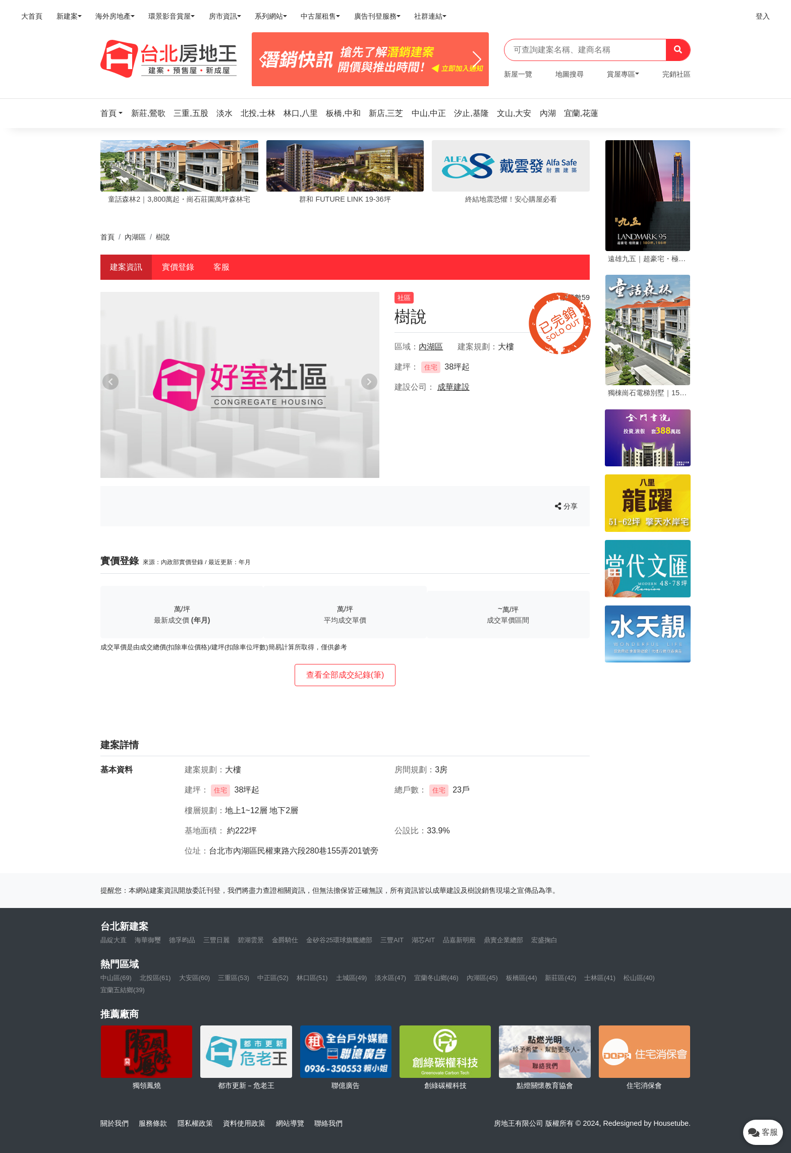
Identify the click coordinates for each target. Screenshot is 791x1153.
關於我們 (114, 1123)
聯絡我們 (328, 1123)
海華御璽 (148, 940)
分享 (566, 506)
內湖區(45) (482, 978)
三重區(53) (233, 978)
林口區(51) (312, 978)
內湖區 (135, 237)
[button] (114, 113)
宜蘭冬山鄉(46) (436, 978)
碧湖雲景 (251, 940)
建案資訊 (126, 267)
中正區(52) (273, 978)
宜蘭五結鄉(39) (122, 990)
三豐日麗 (216, 940)
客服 (221, 267)
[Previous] (263, 59)
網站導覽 (290, 1123)
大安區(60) (194, 978)
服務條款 (153, 1123)
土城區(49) (351, 978)
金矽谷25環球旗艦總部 (339, 940)
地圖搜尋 (569, 74)
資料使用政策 (244, 1123)
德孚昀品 (182, 940)
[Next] (477, 59)
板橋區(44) (521, 978)
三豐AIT (392, 940)
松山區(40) (639, 978)
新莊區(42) (560, 978)
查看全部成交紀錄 (345, 675)
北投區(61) (155, 978)
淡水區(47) (390, 978)
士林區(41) (599, 978)
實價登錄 (178, 267)
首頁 (107, 237)
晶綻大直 (113, 940)
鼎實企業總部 (503, 940)
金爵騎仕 (285, 940)
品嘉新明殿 (459, 940)
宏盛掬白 (544, 940)
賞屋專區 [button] (621, 74)
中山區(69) (116, 978)
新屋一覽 (518, 74)
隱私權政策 (195, 1123)
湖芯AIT (423, 940)
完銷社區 (676, 74)
